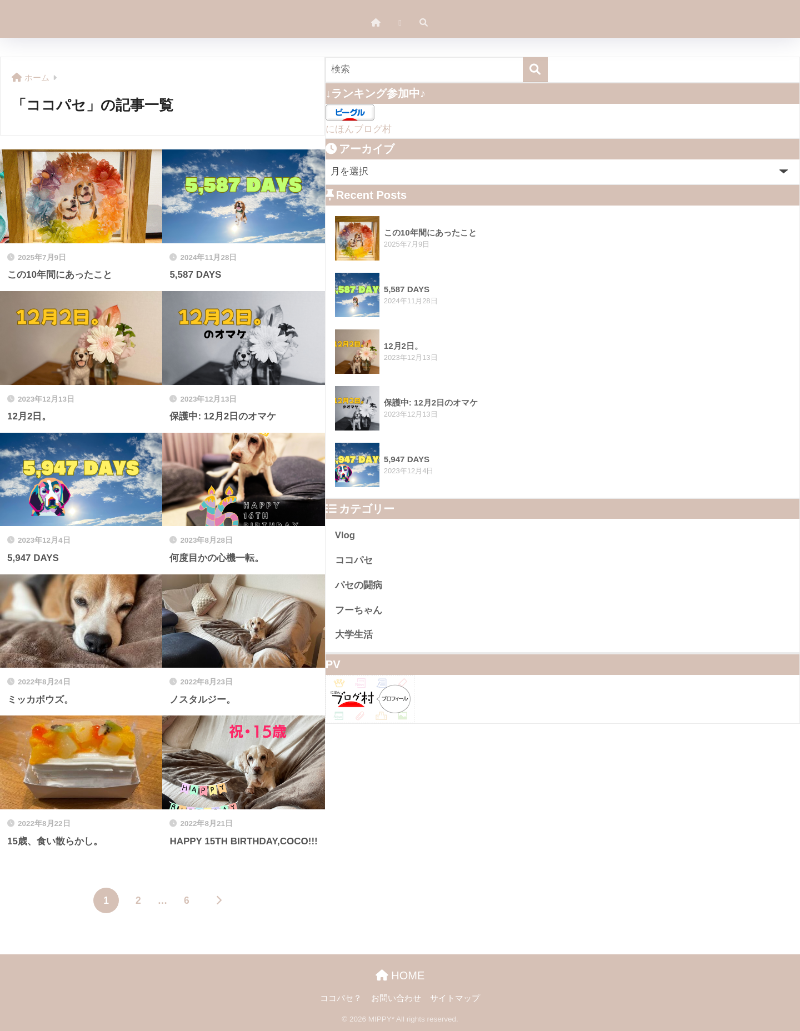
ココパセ (354, 560)
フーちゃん (358, 610)
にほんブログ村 (359, 129)
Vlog (345, 535)
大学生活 (354, 634)
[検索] (535, 69)
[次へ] (219, 900)
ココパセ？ (341, 998)
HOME (400, 975)
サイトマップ (455, 998)
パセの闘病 (358, 585)
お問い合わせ (396, 998)
